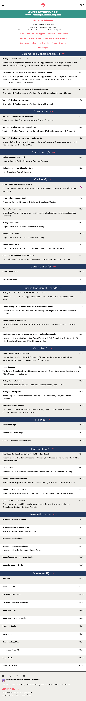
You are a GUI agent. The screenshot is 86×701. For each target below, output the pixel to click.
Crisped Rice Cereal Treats (54, 38)
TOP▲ (63, 53)
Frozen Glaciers (59, 43)
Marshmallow (44, 43)
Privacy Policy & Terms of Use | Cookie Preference (17, 695)
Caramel (51, 34)
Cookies (22, 38)
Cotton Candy (34, 38)
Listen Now (11, 689)
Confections (62, 34)
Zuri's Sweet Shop (43, 12)
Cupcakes (24, 43)
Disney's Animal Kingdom (47, 15)
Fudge (33, 43)
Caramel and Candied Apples (31, 34)
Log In (81, 5)
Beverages (43, 47)
